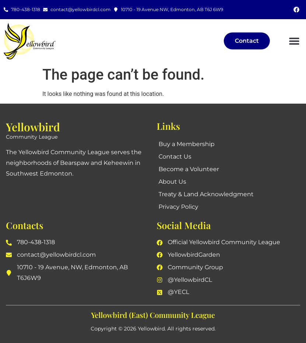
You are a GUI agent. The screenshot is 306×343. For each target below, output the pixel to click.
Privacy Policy (178, 206)
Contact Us (175, 156)
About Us (172, 181)
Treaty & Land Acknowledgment (206, 194)
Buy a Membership (187, 144)
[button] (294, 41)
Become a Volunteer (189, 169)
